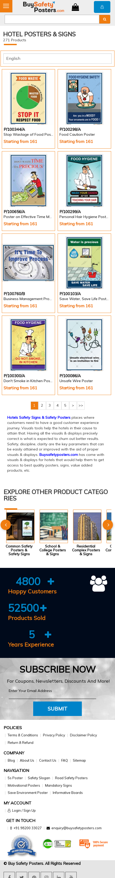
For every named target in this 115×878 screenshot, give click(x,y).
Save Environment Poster (28, 793)
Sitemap (79, 760)
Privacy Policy (54, 735)
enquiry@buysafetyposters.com (76, 828)
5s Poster (15, 778)
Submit (57, 708)
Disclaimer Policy (83, 735)
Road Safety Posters (71, 778)
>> (80, 405)
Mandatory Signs (58, 785)
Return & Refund (20, 742)
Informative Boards (68, 793)
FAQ (64, 760)
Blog (11, 760)
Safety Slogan (39, 778)
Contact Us (47, 760)
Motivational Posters (24, 785)
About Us (27, 760)
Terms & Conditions (23, 735)
